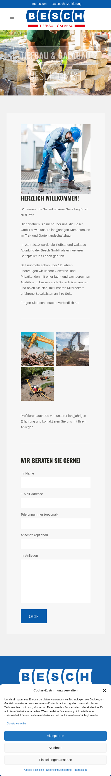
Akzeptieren (55, 736)
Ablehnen (55, 748)
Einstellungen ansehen (55, 760)
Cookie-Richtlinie (34, 769)
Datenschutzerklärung (59, 769)
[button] (104, 690)
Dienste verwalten (17, 723)
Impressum (80, 769)
